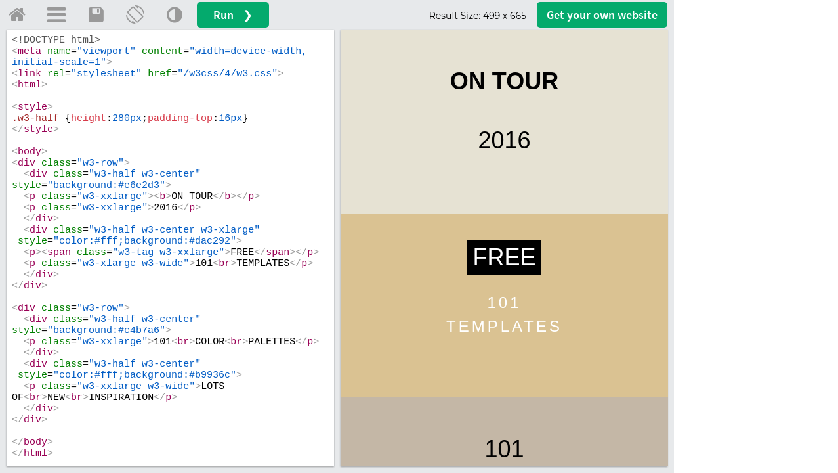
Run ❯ (233, 14)
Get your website (602, 14)
